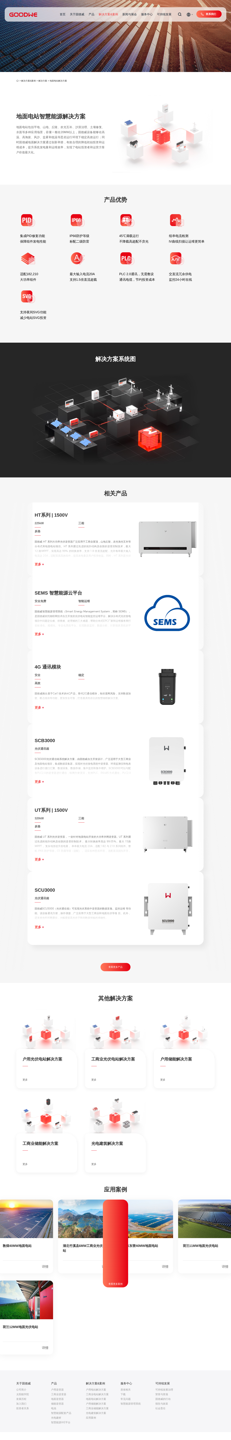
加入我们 (21, 1411)
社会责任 (160, 1416)
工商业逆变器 (58, 1402)
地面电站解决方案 (58, 81)
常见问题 (126, 1407)
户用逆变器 (57, 1397)
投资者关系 (22, 1416)
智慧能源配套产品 (61, 1421)
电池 (53, 1416)
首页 (63, 14)
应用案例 (91, 1425)
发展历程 (21, 1407)
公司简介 (21, 1397)
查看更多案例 (115, 1292)
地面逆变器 (57, 1407)
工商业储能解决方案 (97, 1416)
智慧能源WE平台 (60, 1430)
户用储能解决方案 (96, 1411)
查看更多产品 (115, 975)
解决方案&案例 (108, 14)
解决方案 (42, 81)
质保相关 (126, 1397)
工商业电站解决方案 (97, 1402)
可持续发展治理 (164, 1397)
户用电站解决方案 (96, 1397)
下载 (123, 1402)
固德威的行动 (163, 1407)
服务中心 (147, 14)
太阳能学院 (22, 1402)
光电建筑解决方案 (96, 1421)
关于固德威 (77, 14)
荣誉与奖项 (161, 1402)
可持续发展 (164, 14)
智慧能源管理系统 (131, 1411)
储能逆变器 (57, 1411)
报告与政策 (161, 1411)
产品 (91, 14)
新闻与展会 (129, 14)
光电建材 (56, 1425)
